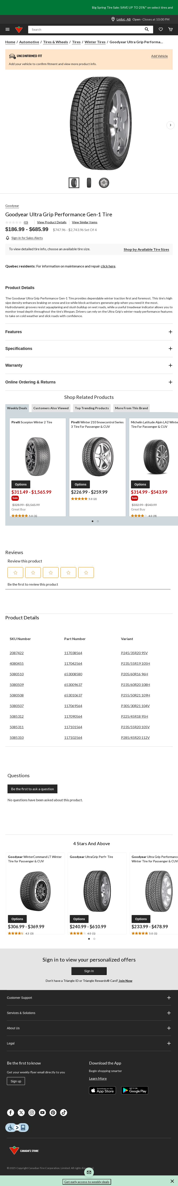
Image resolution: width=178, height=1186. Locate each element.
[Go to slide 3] (104, 182)
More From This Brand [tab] (131, 408)
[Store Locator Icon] (113, 19)
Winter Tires (95, 42)
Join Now (125, 980)
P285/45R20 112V (135, 737)
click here (108, 266)
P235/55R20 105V (135, 727)
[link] (18, 222)
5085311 (17, 727)
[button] (147, 29)
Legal (89, 1043)
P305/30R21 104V (135, 706)
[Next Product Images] (170, 125)
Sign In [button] (89, 971)
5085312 (17, 716)
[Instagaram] (31, 1112)
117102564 (73, 737)
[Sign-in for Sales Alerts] (24, 237)
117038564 (73, 653)
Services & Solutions (89, 1013)
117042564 (73, 663)
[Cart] (170, 29)
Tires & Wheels (55, 42)
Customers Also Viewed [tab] (51, 408)
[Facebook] (10, 1112)
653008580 (73, 674)
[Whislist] (161, 29)
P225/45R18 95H (134, 716)
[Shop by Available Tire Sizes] (146, 249)
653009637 (73, 684)
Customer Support (89, 997)
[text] (37, 516)
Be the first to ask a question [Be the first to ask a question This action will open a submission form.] (32, 789)
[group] (31, 498)
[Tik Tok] (63, 1112)
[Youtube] (42, 1112)
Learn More (98, 1078)
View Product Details (51, 222)
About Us (89, 1028)
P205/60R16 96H (134, 674)
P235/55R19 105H (135, 663)
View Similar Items (84, 222)
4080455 (17, 663)
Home (10, 42)
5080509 (17, 684)
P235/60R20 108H (135, 684)
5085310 (17, 737)
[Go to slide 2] (89, 182)
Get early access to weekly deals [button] (86, 1182)
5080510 (17, 674)
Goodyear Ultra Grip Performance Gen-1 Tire (58, 214)
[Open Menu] (7, 29)
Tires (76, 42)
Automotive (29, 42)
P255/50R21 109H (135, 695)
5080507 (17, 706)
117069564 (73, 706)
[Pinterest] (53, 1112)
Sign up (16, 1081)
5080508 (17, 695)
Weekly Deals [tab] (17, 408)
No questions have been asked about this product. (45, 800)
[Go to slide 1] (74, 182)
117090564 (73, 716)
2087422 (17, 653)
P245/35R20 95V (134, 653)
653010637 (73, 695)
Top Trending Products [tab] (92, 408)
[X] (21, 1112)
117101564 (73, 727)
